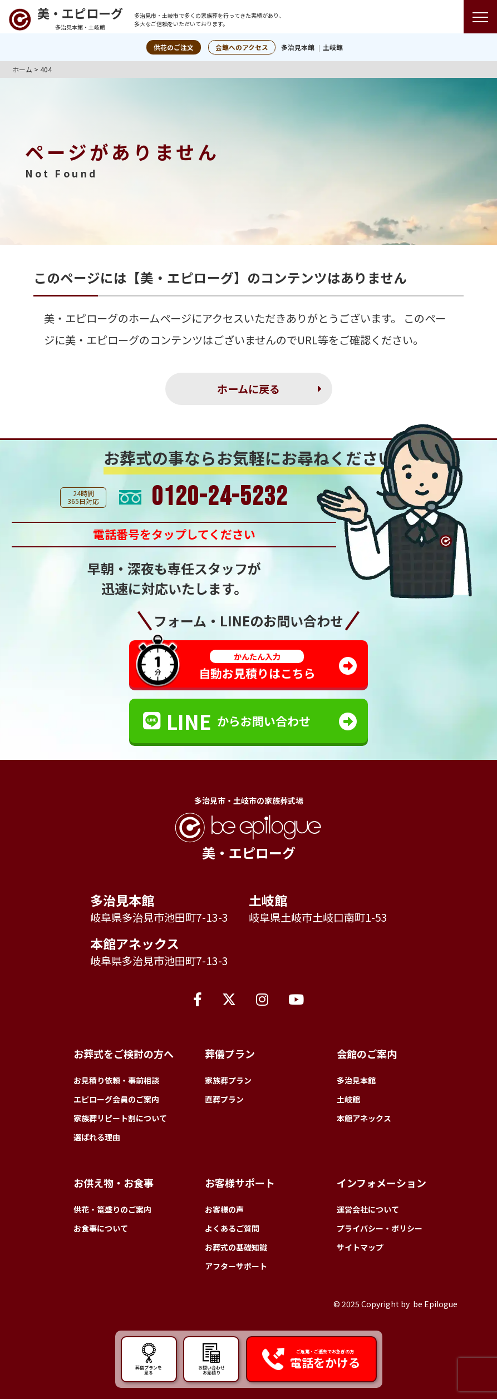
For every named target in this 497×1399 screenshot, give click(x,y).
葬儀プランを (148, 1358)
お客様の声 (224, 1209)
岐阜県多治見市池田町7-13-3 (159, 917)
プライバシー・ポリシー (379, 1228)
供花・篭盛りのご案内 (112, 1209)
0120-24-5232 (219, 497)
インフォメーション (381, 1182)
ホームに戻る (248, 389)
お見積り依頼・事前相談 (116, 1080)
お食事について (100, 1228)
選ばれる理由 (96, 1137)
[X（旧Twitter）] (229, 998)
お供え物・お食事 (113, 1182)
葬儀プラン (230, 1053)
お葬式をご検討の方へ (123, 1053)
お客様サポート (240, 1182)
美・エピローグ (81, 318)
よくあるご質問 (232, 1228)
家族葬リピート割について (120, 1118)
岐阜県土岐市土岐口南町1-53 (318, 917)
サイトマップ (360, 1247)
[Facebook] (197, 998)
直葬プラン (224, 1099)
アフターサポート (236, 1266)
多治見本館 (297, 47)
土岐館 (333, 47)
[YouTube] (296, 998)
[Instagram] (262, 998)
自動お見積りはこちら (257, 665)
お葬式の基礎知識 (236, 1247)
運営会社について (368, 1209)
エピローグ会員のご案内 (116, 1099)
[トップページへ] (65, 19)
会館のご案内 (367, 1053)
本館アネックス (134, 943)
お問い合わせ (211, 1358)
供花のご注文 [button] (174, 47)
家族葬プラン (228, 1080)
